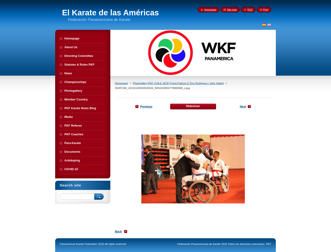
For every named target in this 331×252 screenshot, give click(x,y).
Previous (146, 106)
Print (265, 9)
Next (243, 106)
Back (118, 231)
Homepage (121, 83)
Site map (232, 9)
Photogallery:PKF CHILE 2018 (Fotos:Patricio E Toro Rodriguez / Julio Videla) (178, 83)
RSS (249, 9)
